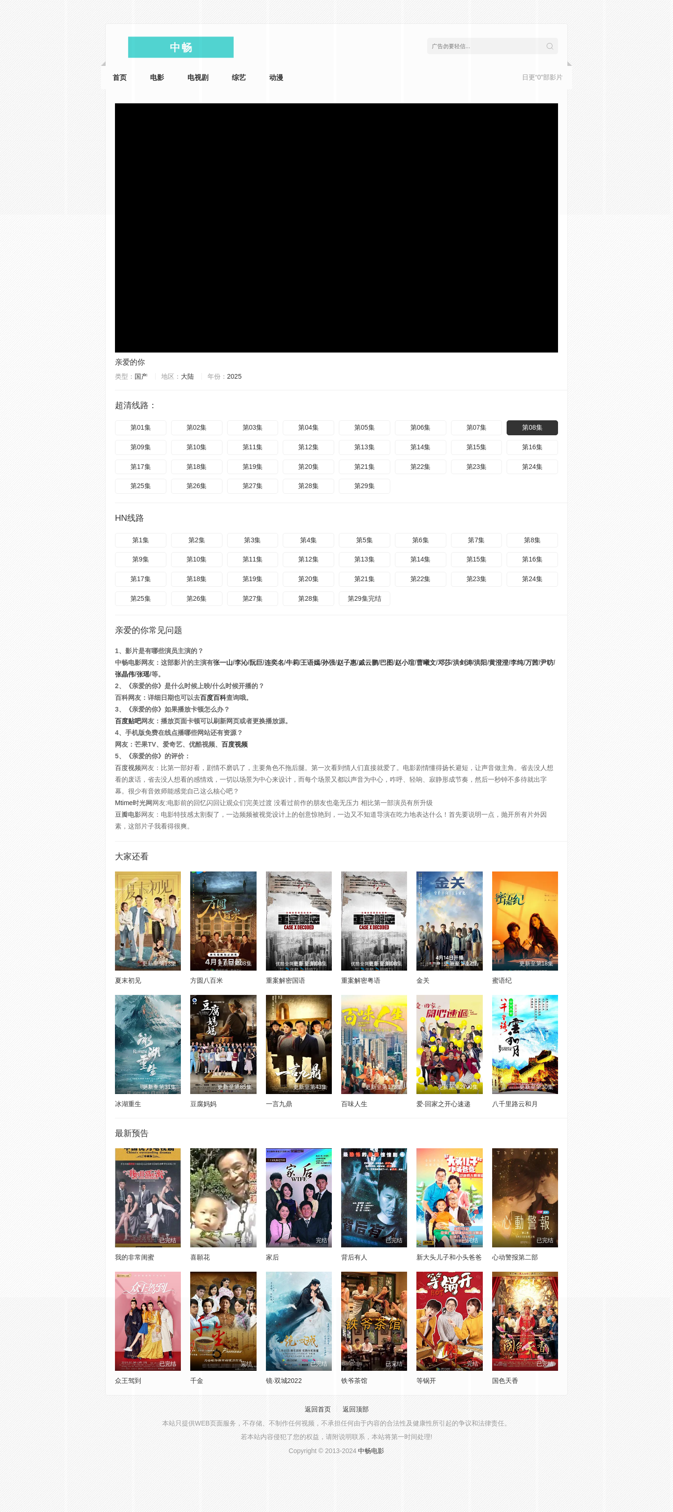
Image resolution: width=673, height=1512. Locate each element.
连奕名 (274, 662)
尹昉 (546, 662)
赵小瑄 (405, 662)
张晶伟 (125, 674)
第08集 (532, 427)
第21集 (364, 466)
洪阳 (480, 662)
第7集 (476, 540)
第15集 (476, 447)
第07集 (476, 427)
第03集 (253, 427)
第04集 (308, 427)
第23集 (476, 466)
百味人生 (354, 1104)
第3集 (252, 540)
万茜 (531, 662)
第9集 (140, 559)
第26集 (196, 486)
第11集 (253, 447)
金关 (423, 980)
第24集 (532, 466)
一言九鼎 (279, 1104)
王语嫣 (310, 662)
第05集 (364, 427)
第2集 (196, 540)
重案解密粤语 (360, 980)
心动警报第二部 (515, 1257)
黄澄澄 (498, 662)
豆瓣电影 (128, 814)
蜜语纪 (502, 980)
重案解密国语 (285, 980)
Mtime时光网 (133, 802)
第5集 (364, 540)
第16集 (532, 447)
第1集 (140, 540)
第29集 (364, 486)
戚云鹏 (368, 662)
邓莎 (444, 662)
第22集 (420, 466)
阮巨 (256, 662)
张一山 (223, 662)
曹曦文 (426, 662)
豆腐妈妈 (203, 1104)
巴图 (386, 662)
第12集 (308, 447)
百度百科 (213, 697)
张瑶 (143, 674)
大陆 (187, 376)
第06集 (420, 427)
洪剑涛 (463, 662)
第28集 (308, 486)
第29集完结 (364, 598)
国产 (141, 376)
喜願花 (200, 1257)
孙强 (328, 662)
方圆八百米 (206, 980)
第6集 (420, 540)
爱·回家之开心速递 (443, 1104)
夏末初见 (128, 980)
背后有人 (354, 1257)
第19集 (253, 466)
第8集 (532, 540)
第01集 (140, 427)
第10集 (196, 447)
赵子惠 (347, 662)
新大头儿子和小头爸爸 (449, 1257)
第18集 (196, 466)
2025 (234, 376)
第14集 (420, 447)
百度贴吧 (128, 721)
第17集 (140, 466)
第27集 (253, 486)
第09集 (140, 447)
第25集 (140, 486)
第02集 (196, 427)
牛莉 (292, 662)
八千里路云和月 (515, 1104)
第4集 (308, 540)
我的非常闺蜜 (134, 1257)
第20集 (308, 466)
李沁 (241, 662)
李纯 (516, 662)
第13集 (364, 447)
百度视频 (235, 744)
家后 (272, 1257)
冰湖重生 (128, 1104)
